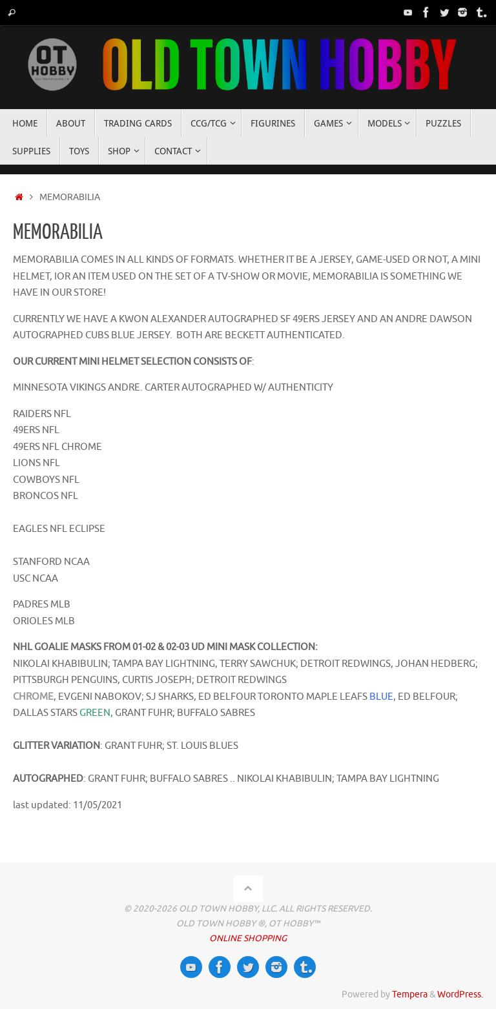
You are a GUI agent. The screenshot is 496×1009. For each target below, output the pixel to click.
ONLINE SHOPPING (248, 938)
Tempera (410, 994)
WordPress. (460, 994)
